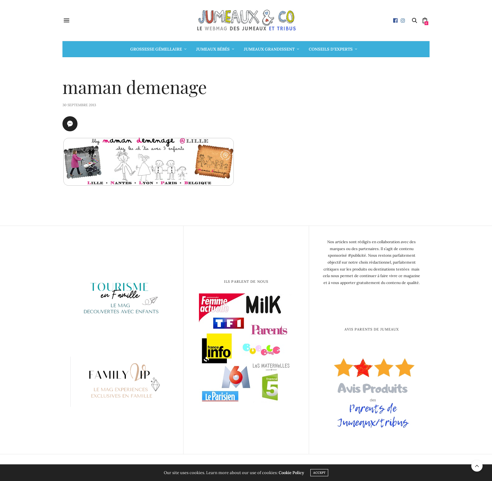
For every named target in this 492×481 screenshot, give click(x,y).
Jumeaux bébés (213, 49)
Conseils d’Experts (331, 49)
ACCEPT (319, 473)
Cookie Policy (291, 472)
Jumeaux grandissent (269, 49)
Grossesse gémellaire (156, 49)
